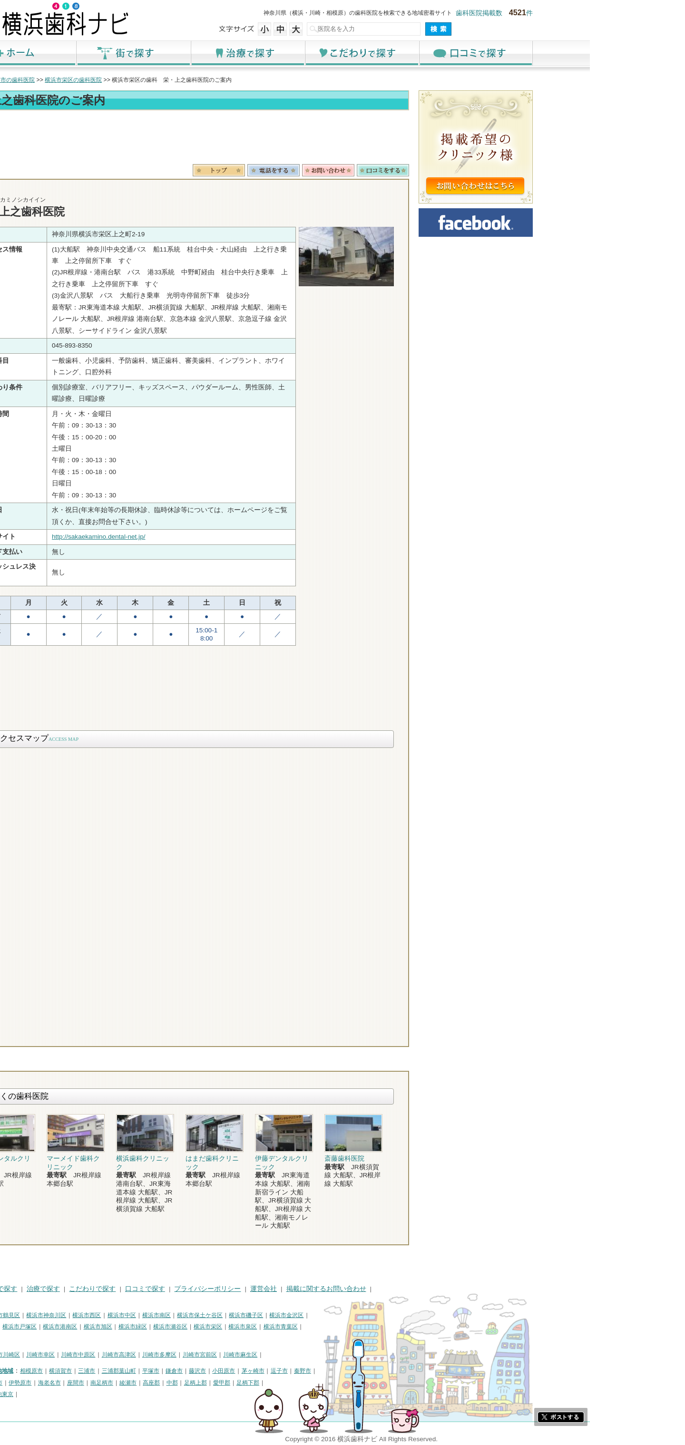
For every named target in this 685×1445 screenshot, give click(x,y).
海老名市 (144, 1382)
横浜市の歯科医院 (107, 80)
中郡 (267, 1382)
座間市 (170, 1382)
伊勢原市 (115, 1382)
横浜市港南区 (155, 1326)
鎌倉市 (269, 1370)
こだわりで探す (457, 53)
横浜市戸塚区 (115, 1326)
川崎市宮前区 (295, 1354)
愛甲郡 (316, 1382)
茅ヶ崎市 (348, 1370)
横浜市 (65, 1315)
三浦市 (181, 1370)
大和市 (89, 1382)
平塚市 (245, 1370)
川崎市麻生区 (335, 1354)
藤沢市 (292, 1370)
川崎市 (65, 1354)
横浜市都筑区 (74, 1338)
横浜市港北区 (74, 1326)
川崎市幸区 (135, 1354)
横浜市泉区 (337, 1326)
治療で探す (342, 53)
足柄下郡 (343, 1382)
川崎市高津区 (214, 1354)
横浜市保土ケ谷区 (295, 1315)
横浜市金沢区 (381, 1315)
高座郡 (246, 1382)
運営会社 (358, 1288)
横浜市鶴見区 (98, 1315)
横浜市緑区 (228, 1326)
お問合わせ (423, 170)
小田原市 (318, 1370)
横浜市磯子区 (341, 1315)
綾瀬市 (223, 1382)
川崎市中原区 (173, 1354)
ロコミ (478, 170)
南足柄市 (197, 1382)
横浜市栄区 (303, 1326)
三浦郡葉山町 (214, 1370)
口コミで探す (571, 53)
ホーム (114, 53)
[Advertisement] (280, 138)
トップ (65, 80)
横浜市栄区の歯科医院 (168, 80)
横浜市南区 (251, 1315)
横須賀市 (155, 1370)
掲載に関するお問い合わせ (421, 1288)
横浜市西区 (181, 1315)
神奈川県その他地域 (82, 1370)
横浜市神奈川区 (141, 1315)
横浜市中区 (217, 1315)
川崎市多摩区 (254, 1354)
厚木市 (65, 1382)
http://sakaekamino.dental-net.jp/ (193, 536)
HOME (67, 1288)
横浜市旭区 (193, 1326)
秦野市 (397, 1370)
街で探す (228, 53)
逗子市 (374, 1370)
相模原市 (126, 1370)
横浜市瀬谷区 (265, 1326)
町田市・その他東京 (82, 1394)
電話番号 (368, 170)
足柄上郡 (290, 1382)
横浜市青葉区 (376, 1326)
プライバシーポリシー (302, 1288)
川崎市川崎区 (98, 1354)
